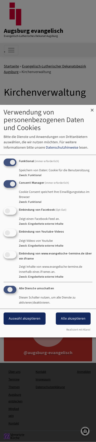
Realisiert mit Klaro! (78, 330)
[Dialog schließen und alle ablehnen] (92, 108)
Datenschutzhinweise (62, 147)
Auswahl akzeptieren (24, 318)
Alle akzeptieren (73, 318)
